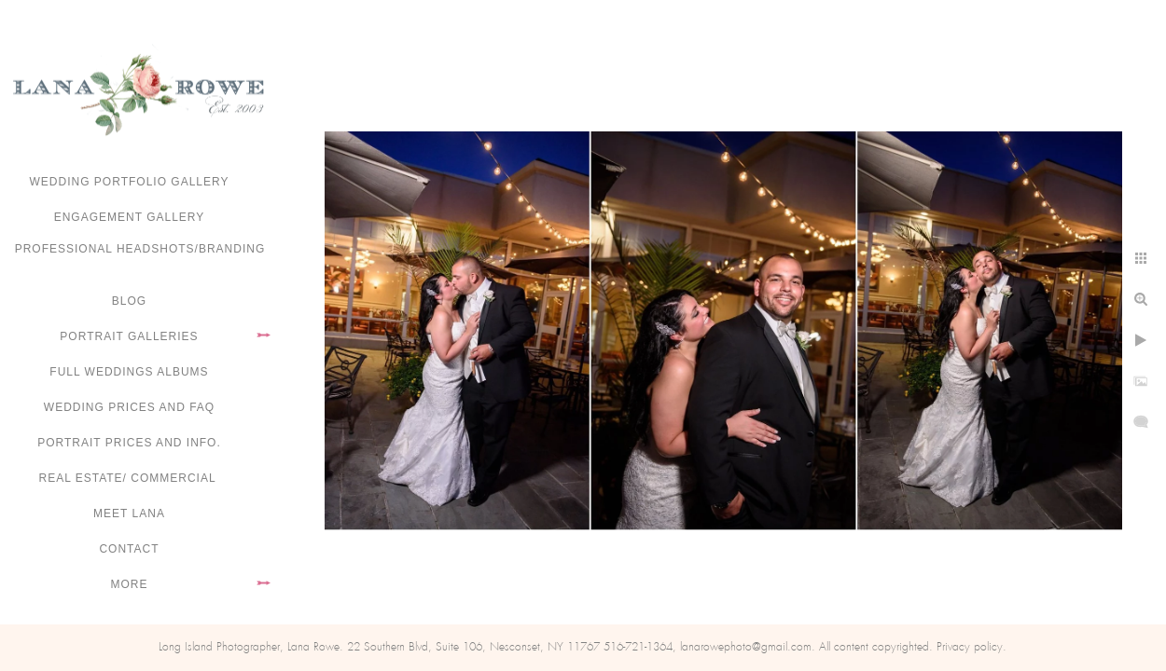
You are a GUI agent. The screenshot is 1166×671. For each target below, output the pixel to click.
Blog (129, 301)
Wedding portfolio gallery (129, 181)
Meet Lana (129, 513)
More (129, 584)
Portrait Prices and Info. (129, 442)
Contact (129, 548)
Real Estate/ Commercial (128, 478)
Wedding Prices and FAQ (129, 407)
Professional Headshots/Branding (140, 248)
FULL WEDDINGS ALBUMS (128, 371)
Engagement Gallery (129, 217)
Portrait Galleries (129, 336)
